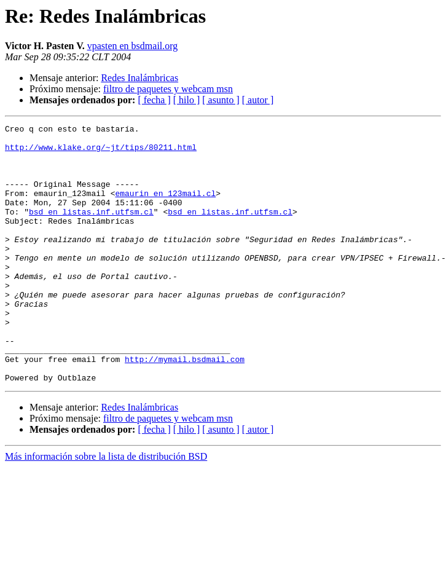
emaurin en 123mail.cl (165, 207)
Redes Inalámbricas (139, 78)
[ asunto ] (220, 100)
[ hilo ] (186, 100)
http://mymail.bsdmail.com (185, 406)
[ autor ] (258, 100)
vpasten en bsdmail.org (132, 46)
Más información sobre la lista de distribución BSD (106, 508)
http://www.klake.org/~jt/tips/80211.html (101, 152)
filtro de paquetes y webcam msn (168, 89)
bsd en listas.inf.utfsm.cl (91, 229)
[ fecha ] (154, 100)
